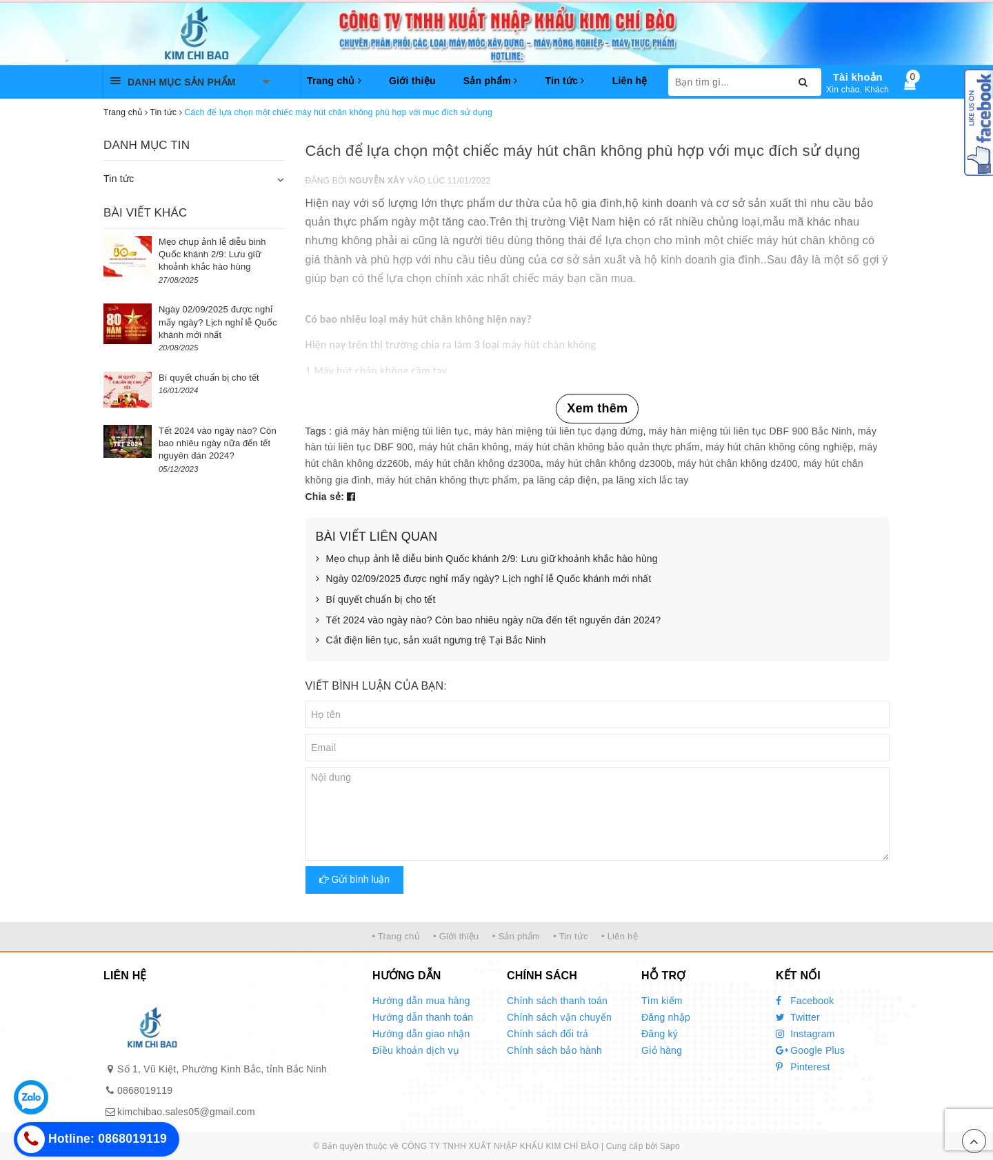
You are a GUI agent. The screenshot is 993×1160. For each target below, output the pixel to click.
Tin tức (564, 80)
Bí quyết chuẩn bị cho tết (376, 600)
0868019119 (144, 1090)
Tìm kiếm (662, 1000)
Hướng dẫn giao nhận (421, 1033)
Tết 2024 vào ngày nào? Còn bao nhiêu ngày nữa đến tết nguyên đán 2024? (488, 621)
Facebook (805, 1000)
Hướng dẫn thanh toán (422, 1017)
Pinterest (803, 1066)
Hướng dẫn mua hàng (421, 1000)
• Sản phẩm (516, 936)
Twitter (798, 1017)
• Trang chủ (396, 936)
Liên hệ (630, 80)
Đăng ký (659, 1033)
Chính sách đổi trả (548, 1033)
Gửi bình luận (354, 879)
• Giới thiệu (456, 936)
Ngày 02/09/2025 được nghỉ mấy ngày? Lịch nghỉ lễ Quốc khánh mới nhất (484, 579)
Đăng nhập (665, 1017)
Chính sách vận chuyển (559, 1017)
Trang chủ (334, 80)
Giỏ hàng (661, 1050)
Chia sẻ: (325, 496)
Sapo (670, 1146)
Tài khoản (858, 77)
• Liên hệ (619, 936)
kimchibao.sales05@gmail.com (186, 1111)
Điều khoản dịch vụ (415, 1050)
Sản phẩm (490, 80)
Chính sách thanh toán (557, 1000)
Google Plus (810, 1050)
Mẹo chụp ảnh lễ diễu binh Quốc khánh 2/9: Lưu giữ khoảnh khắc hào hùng (487, 559)
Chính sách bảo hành (554, 1050)
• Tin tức (570, 936)
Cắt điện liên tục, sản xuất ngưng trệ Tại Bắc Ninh (431, 641)
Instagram (805, 1033)
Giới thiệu (412, 80)
